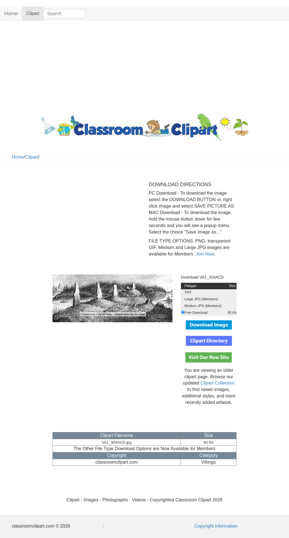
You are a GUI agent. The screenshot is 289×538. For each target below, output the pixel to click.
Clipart (34, 13)
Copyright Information (216, 526)
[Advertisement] (144, 65)
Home (11, 13)
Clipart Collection (217, 383)
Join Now (204, 254)
